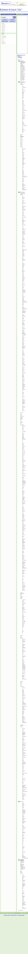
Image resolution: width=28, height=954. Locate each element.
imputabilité (3, 26)
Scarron (23, 822)
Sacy (23, 92)
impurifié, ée (3, 24)
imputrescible (4, 37)
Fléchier (23, 290)
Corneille (23, 461)
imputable (3, 27)
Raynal (23, 786)
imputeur (3, 34)
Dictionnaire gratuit (14, 915)
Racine (23, 308)
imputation (3, 30)
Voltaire (23, 407)
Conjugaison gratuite (20, 915)
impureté (3, 23)
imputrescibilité (4, 36)
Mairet (23, 676)
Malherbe (23, 202)
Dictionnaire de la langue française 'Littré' (8, 14)
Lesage (23, 361)
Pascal (23, 108)
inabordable (3, 43)
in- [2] (2, 40)
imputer (3, 33)
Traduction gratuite (7, 915)
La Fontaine (23, 259)
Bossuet (23, 184)
